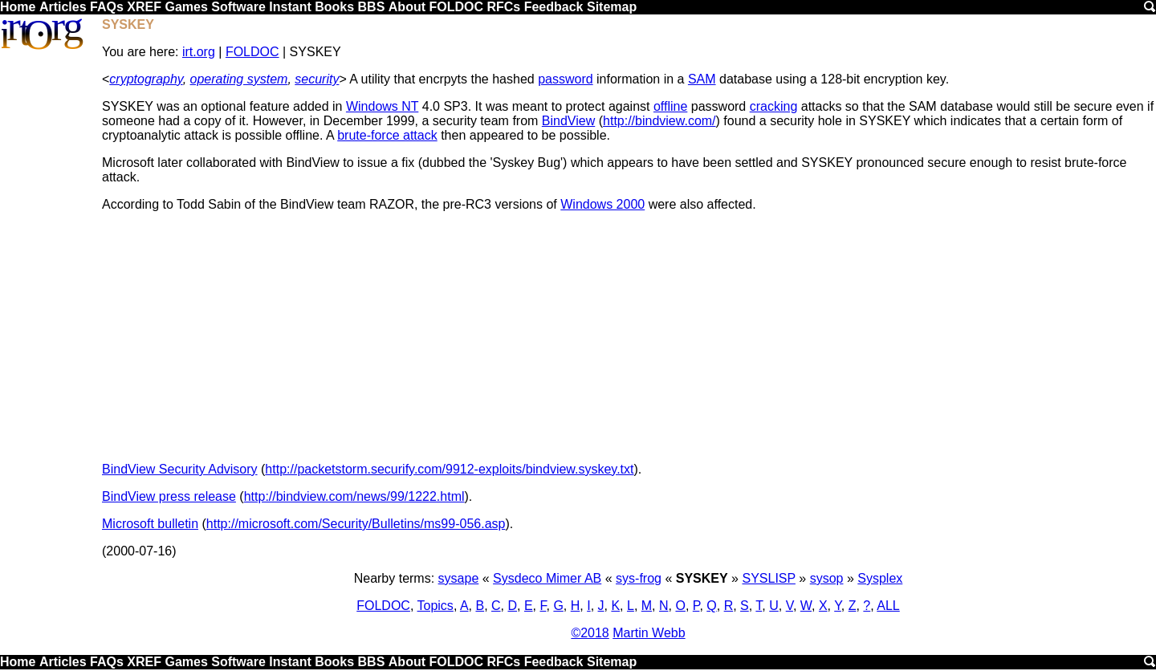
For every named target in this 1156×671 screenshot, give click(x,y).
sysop (827, 578)
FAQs (107, 7)
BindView (568, 121)
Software (238, 7)
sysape (458, 578)
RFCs (503, 7)
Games (186, 7)
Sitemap (612, 7)
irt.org (198, 52)
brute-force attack (387, 135)
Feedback (554, 7)
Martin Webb (649, 633)
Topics (435, 605)
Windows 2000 (602, 204)
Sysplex (879, 578)
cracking (774, 106)
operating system (239, 79)
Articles (63, 7)
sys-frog (638, 578)
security (317, 79)
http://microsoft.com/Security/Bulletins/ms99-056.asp (356, 524)
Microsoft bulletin (150, 524)
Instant (290, 7)
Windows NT (382, 106)
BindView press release (169, 496)
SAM (702, 79)
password (565, 79)
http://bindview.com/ (659, 121)
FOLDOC (456, 7)
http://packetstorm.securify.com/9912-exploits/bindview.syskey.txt (449, 469)
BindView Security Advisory (180, 469)
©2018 (590, 633)
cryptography (145, 79)
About (407, 7)
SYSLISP (768, 578)
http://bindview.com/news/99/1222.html (354, 496)
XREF (144, 7)
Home (17, 7)
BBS (371, 7)
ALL (888, 605)
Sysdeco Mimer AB (547, 578)
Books (334, 7)
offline (670, 106)
